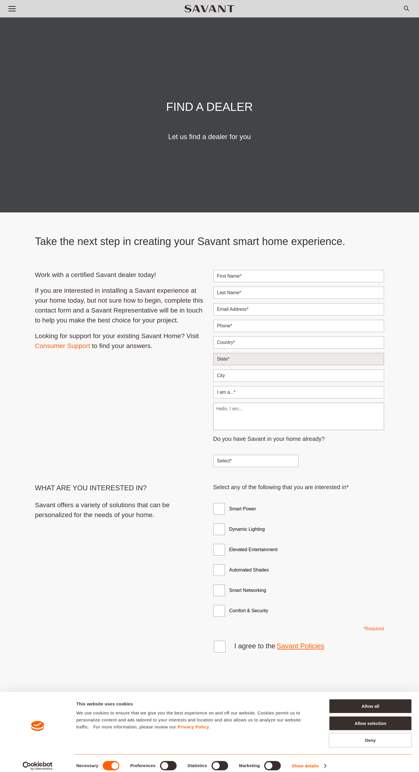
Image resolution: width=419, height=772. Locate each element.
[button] (12, 9)
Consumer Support (62, 345)
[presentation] (258, 676)
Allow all (370, 700)
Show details (305, 760)
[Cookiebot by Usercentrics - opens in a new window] (37, 760)
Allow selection (370, 718)
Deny (370, 734)
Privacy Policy (193, 721)
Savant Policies (300, 646)
